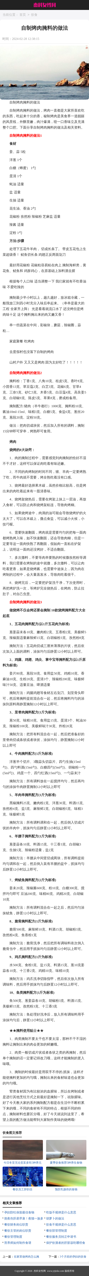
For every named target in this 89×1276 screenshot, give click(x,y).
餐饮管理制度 (13, 1236)
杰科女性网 (40, 1271)
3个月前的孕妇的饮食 (73, 1256)
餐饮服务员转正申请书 (61, 1236)
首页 (22, 15)
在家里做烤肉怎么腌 (26, 1256)
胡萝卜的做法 (55, 1218)
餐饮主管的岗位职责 (17, 1230)
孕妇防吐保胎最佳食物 (19, 1212)
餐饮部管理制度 (56, 1230)
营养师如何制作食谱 (17, 1242)
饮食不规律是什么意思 (61, 1224)
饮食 (34, 15)
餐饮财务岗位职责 (16, 1224)
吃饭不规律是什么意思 (61, 1212)
